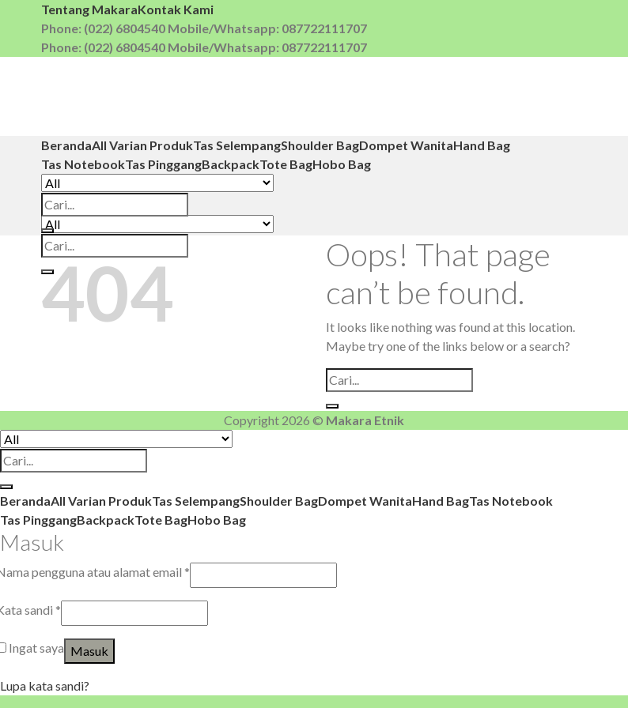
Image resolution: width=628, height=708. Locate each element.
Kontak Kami (176, 9)
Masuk (89, 650)
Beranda (66, 145)
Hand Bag (481, 145)
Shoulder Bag (320, 145)
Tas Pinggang (163, 163)
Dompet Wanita (406, 145)
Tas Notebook (83, 163)
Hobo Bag (341, 163)
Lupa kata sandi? (44, 685)
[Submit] (47, 230)
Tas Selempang (237, 145)
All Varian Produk (142, 145)
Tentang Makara (89, 9)
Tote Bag (285, 163)
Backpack (230, 163)
